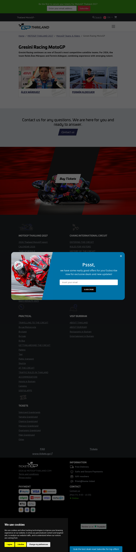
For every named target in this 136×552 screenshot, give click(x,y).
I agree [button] (9, 544)
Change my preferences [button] (38, 544)
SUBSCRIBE (89, 289)
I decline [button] (20, 544)
